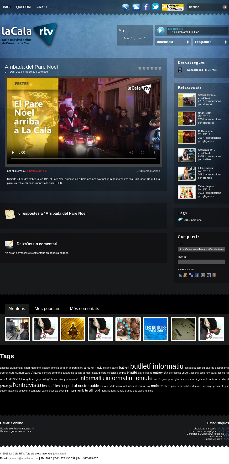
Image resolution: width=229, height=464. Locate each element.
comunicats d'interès (28, 372)
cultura (66, 372)
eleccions (112, 372)
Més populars (47, 308)
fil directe (12, 379)
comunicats (7, 372)
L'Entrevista (205, 168)
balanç (107, 367)
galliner (30, 379)
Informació (165, 42)
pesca (216, 386)
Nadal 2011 (205, 113)
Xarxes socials (186, 269)
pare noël (196, 220)
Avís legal (60, 453)
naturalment (130, 386)
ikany (62, 379)
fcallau (207, 159)
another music (93, 367)
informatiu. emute (129, 378)
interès (157, 379)
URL (180, 244)
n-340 (112, 386)
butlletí (124, 367)
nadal (119, 386)
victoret (207, 104)
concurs (46, 372)
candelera (190, 367)
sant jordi (36, 390)
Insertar (182, 256)
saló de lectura (21, 390)
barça (115, 367)
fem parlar (211, 372)
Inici (6, 7)
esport (185, 372)
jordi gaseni (198, 379)
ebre (103, 372)
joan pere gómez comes (177, 379)
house (54, 379)
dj (99, 372)
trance (128, 390)
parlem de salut (180, 386)
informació (72, 379)
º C (123, 31)
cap (199, 367)
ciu (203, 367)
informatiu (91, 378)
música (104, 386)
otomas (207, 177)
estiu (202, 372)
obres (167, 386)
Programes (203, 42)
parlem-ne (195, 386)
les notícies (51, 386)
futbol (22, 379)
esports (194, 372)
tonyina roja (117, 390)
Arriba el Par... (207, 94)
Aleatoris (16, 308)
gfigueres (208, 122)
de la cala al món (80, 372)
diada (94, 372)
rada (9, 390)
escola (177, 372)
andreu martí (76, 367)
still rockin (95, 390)
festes (221, 372)
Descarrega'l (195, 69)
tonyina (106, 390)
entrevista (160, 372)
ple (222, 386)
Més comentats (84, 308)
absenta (4, 367)
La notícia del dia (36, 170)
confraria (57, 372)
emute (132, 372)
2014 (187, 220)
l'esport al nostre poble (80, 386)
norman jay (144, 386)
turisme (149, 390)
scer (61, 390)
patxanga (207, 386)
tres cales (138, 390)
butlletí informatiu (157, 366)
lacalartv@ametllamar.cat (23, 458)
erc (171, 372)
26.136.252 (223, 428)
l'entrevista (27, 385)
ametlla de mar (59, 367)
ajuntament (16, 367)
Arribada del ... (207, 149)
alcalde (46, 367)
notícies (157, 386)
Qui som (23, 7)
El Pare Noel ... (207, 131)
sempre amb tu (76, 390)
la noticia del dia (216, 379)
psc (227, 386)
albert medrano (32, 367)
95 (32, 428)
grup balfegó (43, 379)
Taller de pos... (207, 186)
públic (3, 390)
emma (122, 372)
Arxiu (41, 7)
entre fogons (145, 372)
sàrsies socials (50, 390)
